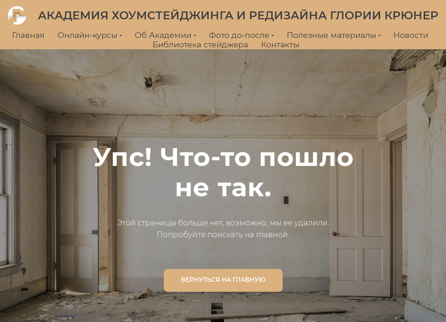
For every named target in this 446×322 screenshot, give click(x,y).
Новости (410, 35)
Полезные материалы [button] (331, 35)
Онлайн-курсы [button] (87, 35)
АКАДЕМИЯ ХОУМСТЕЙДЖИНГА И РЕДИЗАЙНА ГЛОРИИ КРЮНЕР (238, 15)
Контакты (280, 44)
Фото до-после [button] (239, 35)
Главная (28, 35)
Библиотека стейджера (200, 44)
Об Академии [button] (163, 35)
